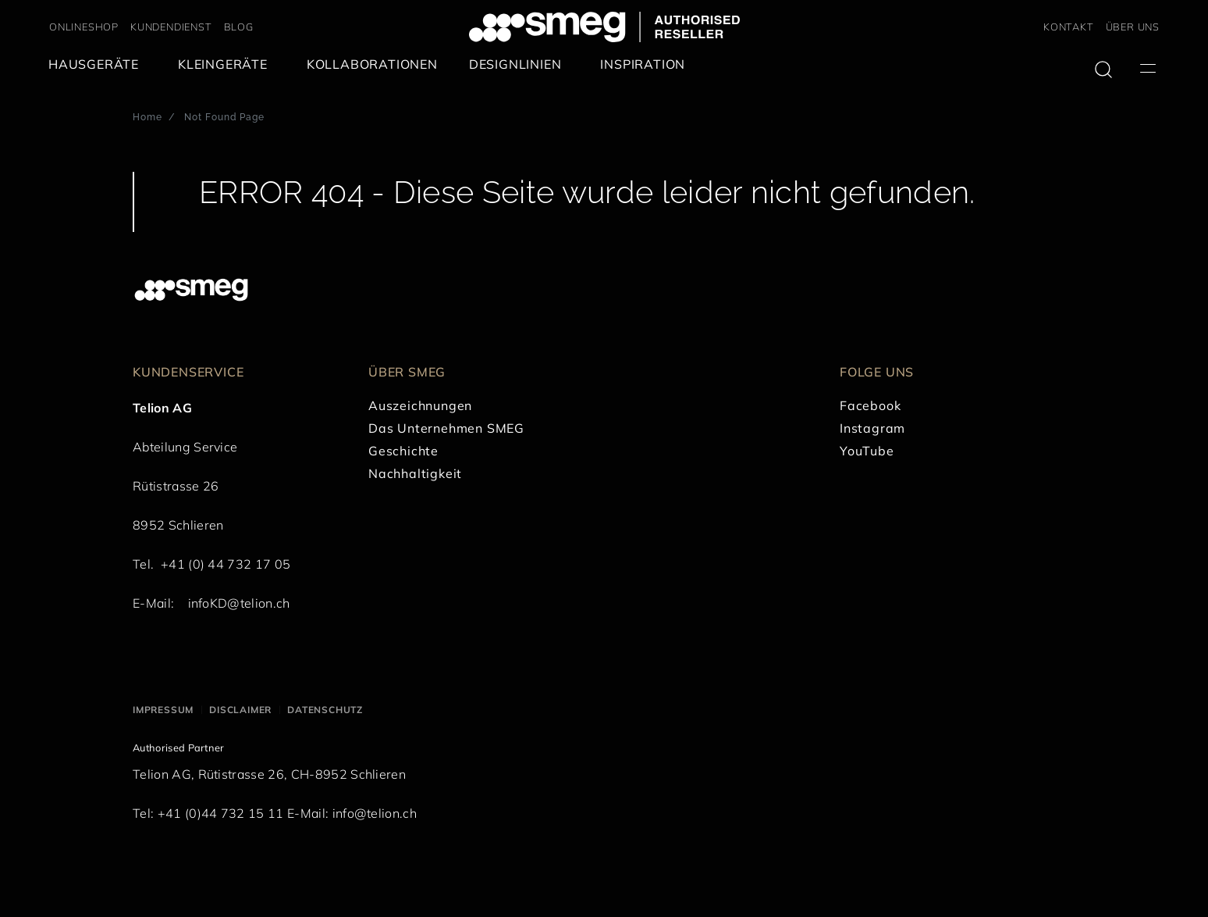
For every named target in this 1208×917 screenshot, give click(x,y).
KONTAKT (1068, 26)
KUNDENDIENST (171, 26)
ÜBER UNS (1133, 26)
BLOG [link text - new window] (239, 26)
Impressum (163, 709)
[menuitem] (97, 64)
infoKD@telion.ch (239, 603)
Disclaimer (240, 709)
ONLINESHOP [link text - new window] (84, 26)
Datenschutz (325, 709)
